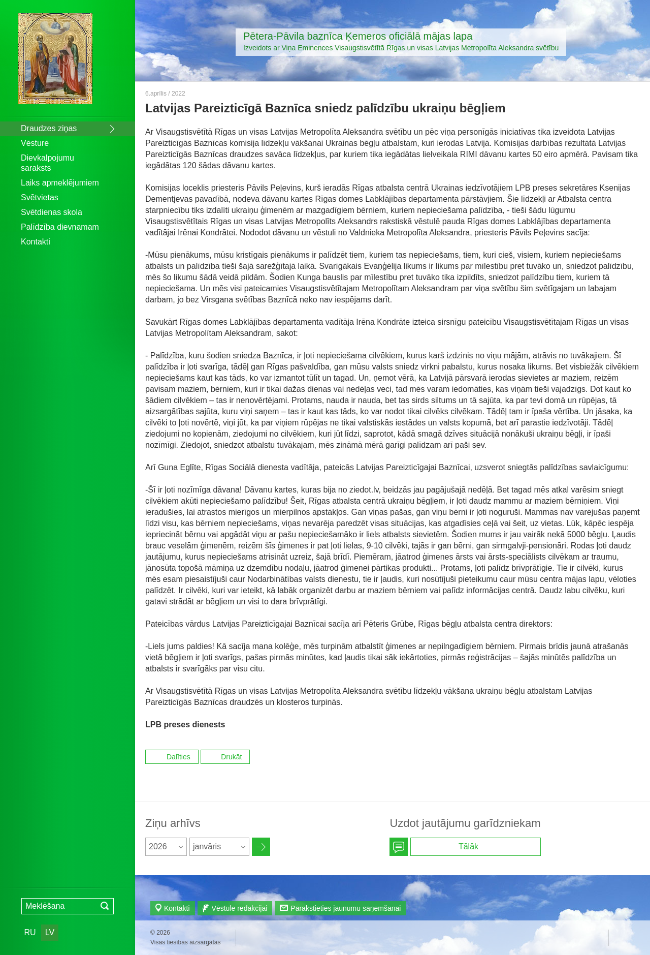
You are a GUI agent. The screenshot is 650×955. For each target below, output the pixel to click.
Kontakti (35, 241)
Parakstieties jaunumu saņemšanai (345, 908)
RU (30, 932)
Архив (261, 847)
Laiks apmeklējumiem (60, 182)
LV (49, 932)
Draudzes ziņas (49, 128)
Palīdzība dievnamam (60, 227)
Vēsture (35, 143)
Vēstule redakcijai (240, 908)
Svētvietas (39, 197)
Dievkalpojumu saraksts (47, 162)
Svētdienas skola (51, 212)
